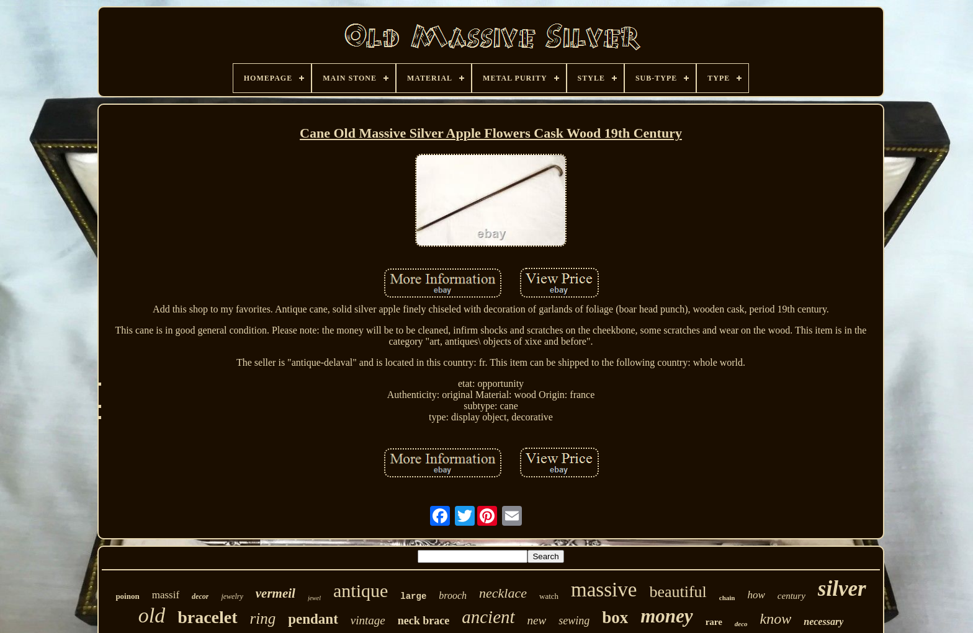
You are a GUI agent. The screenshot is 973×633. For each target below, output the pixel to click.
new (537, 620)
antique (360, 590)
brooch (453, 595)
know (776, 619)
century (791, 596)
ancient (488, 617)
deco (741, 623)
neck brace (423, 620)
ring (263, 618)
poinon (127, 596)
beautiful (677, 592)
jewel (314, 598)
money (666, 616)
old (151, 615)
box (615, 617)
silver (842, 589)
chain (727, 597)
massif (165, 595)
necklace (503, 593)
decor (200, 596)
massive (604, 589)
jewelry (232, 596)
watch (548, 596)
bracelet (207, 617)
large (413, 596)
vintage (368, 620)
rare (714, 622)
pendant (313, 619)
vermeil (275, 593)
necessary (823, 621)
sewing (574, 620)
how (755, 595)
